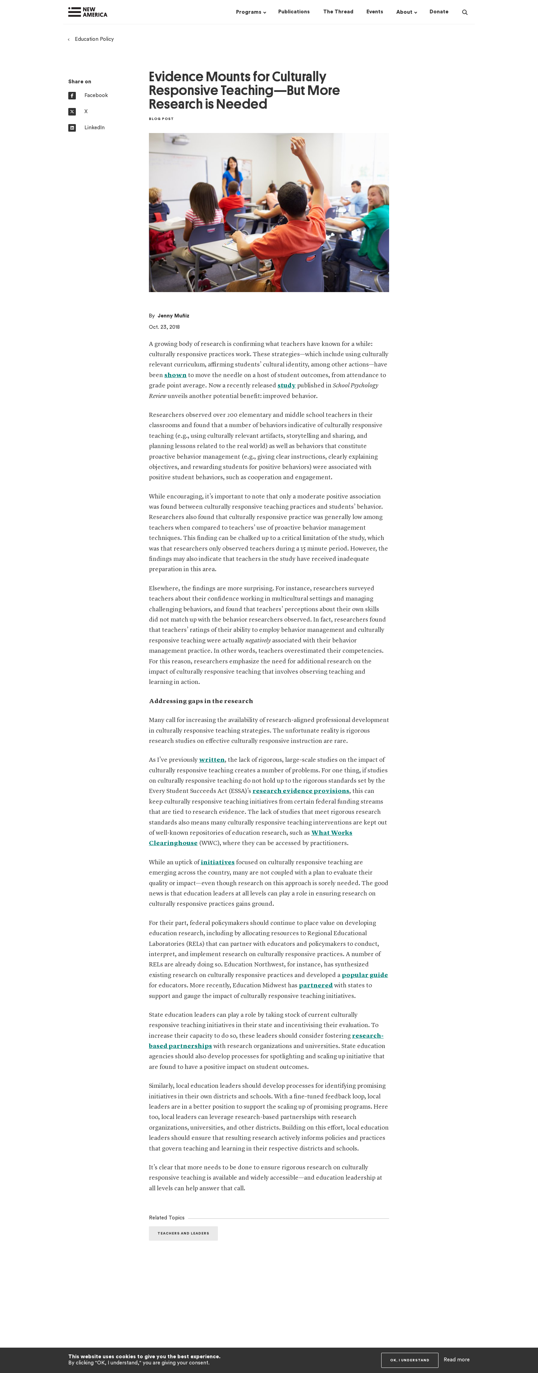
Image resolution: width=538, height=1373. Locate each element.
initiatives (218, 862)
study (287, 386)
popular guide (365, 975)
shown (175, 375)
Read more (457, 1359)
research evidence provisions (301, 791)
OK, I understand (410, 1360)
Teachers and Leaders (183, 1233)
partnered (316, 986)
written (212, 760)
